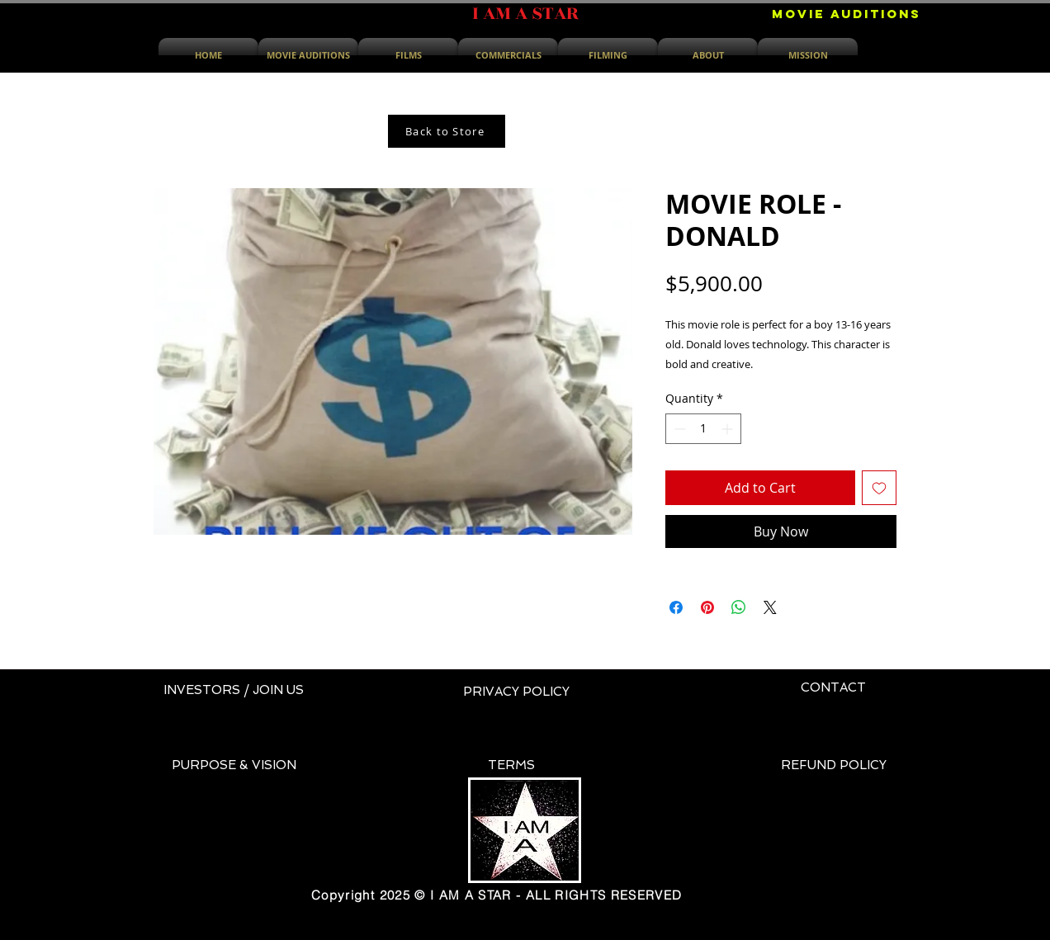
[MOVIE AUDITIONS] (846, 14)
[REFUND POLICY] (833, 765)
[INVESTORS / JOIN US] (233, 690)
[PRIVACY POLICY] (516, 692)
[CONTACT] (833, 688)
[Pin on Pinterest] (707, 607)
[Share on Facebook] (676, 607)
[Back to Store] (446, 131)
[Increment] (728, 428)
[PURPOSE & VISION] (234, 765)
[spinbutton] (703, 428)
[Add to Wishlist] (879, 487)
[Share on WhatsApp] (739, 607)
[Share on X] (770, 607)
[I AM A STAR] (525, 14)
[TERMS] (511, 765)
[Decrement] (678, 428)
